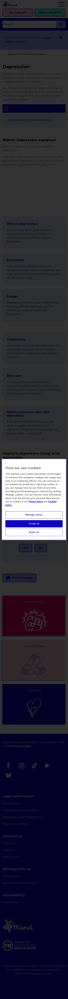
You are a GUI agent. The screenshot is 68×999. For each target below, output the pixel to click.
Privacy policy (35, 501)
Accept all (34, 523)
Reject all (34, 532)
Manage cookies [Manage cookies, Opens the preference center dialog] (34, 514)
